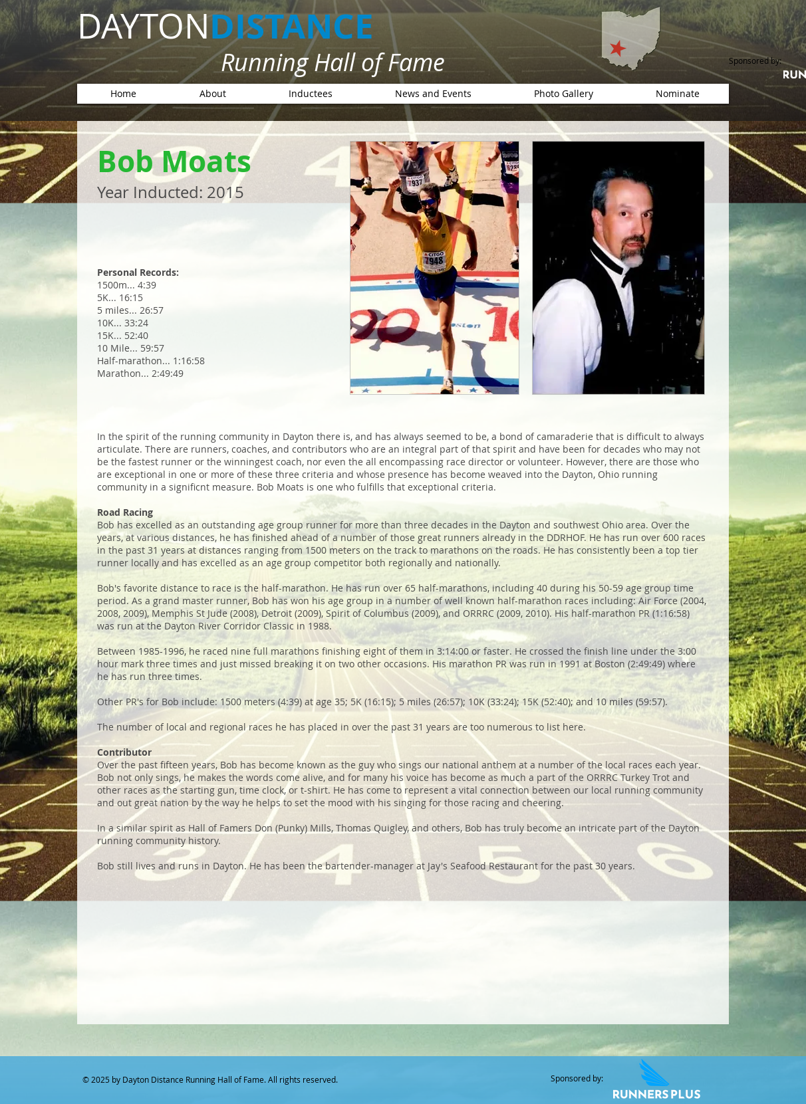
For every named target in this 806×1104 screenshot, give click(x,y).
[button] (310, 93)
